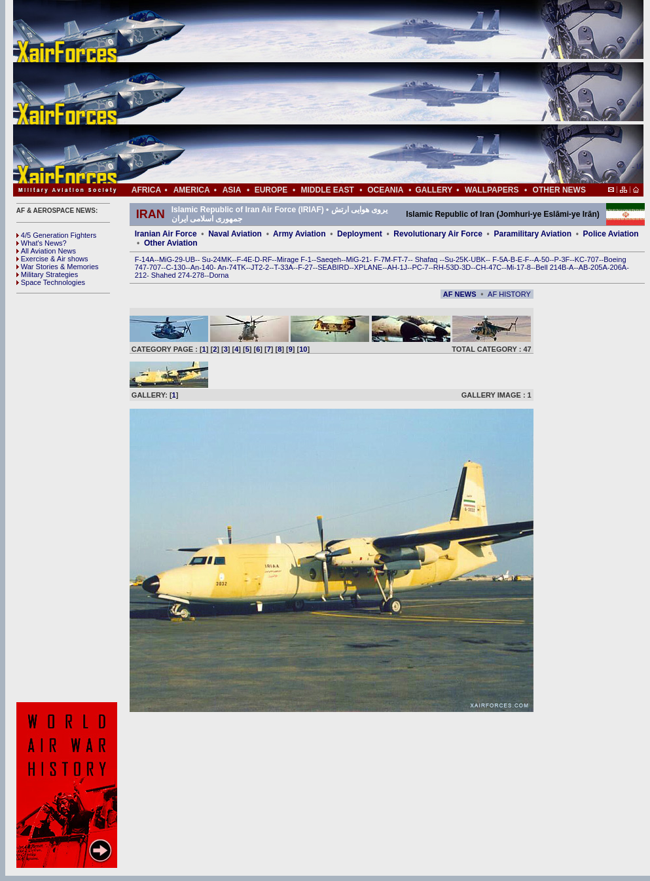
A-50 (541, 259)
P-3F (561, 259)
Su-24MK (217, 259)
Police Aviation (611, 233)
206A (617, 267)
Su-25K (456, 259)
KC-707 (587, 259)
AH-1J (398, 267)
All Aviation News (46, 251)
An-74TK (231, 267)
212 (141, 275)
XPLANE (368, 267)
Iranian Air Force (166, 233)
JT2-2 (260, 267)
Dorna (218, 275)
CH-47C (489, 267)
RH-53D (446, 267)
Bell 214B (550, 267)
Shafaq (427, 259)
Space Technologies (50, 282)
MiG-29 (171, 259)
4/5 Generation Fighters (57, 235)
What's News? (41, 243)
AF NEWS (460, 294)
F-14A (144, 259)
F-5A (500, 259)
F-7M (382, 259)
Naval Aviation (235, 233)
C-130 (175, 267)
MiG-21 (357, 259)
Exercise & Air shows (52, 259)
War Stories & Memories (57, 267)
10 (303, 349)
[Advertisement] (368, 91)
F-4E (245, 259)
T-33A (283, 267)
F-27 (305, 267)
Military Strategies (47, 274)
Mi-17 (516, 267)
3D (466, 267)
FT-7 (400, 259)
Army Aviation (299, 233)
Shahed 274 (170, 275)
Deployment (359, 233)
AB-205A (593, 267)
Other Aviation (171, 243)
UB (190, 259)
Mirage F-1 (294, 259)
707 (155, 267)
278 (198, 275)
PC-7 (420, 267)
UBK (478, 259)
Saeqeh (328, 259)
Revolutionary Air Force (437, 233)
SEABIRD (333, 267)
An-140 (201, 267)
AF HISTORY (509, 294)
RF (267, 259)
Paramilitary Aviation (533, 233)
